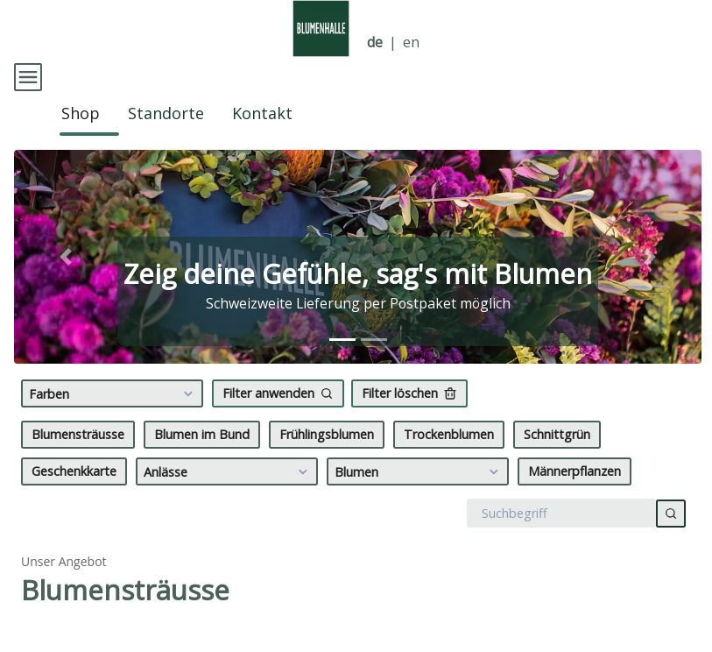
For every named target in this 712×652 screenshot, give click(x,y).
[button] (65, 286)
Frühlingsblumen (326, 464)
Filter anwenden (278, 423)
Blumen (419, 501)
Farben (113, 423)
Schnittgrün (557, 464)
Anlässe (228, 501)
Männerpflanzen (574, 501)
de (375, 42)
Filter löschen (409, 423)
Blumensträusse (78, 464)
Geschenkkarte (74, 501)
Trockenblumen (449, 464)
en (411, 42)
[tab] (342, 369)
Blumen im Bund (202, 464)
